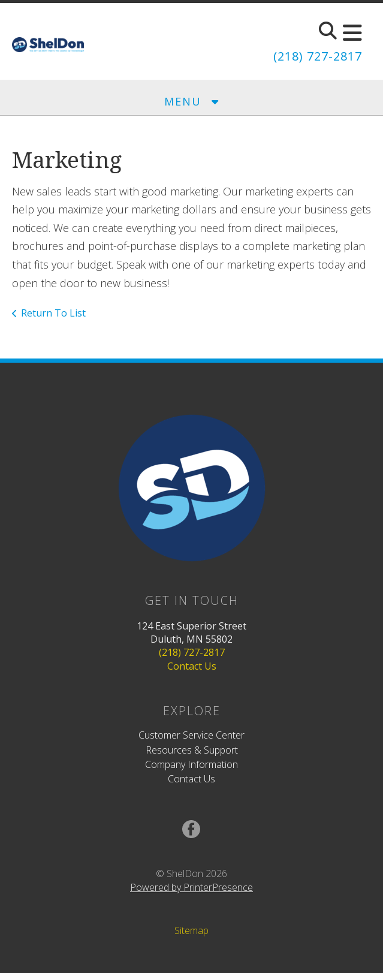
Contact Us (191, 666)
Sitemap (191, 930)
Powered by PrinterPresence (191, 887)
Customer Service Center (191, 735)
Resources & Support (192, 750)
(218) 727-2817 (317, 56)
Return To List (53, 313)
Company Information (191, 764)
